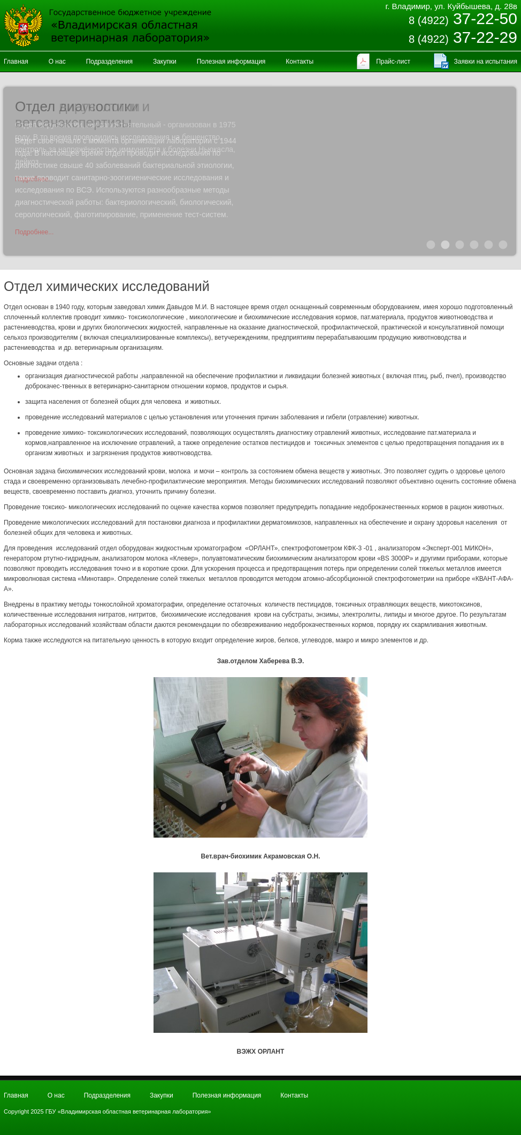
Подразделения (109, 61)
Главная (16, 61)
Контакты (299, 61)
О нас (57, 61)
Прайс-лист (393, 61)
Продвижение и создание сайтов (491, 1102)
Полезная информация (231, 61)
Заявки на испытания (485, 61)
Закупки (165, 61)
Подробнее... (34, 232)
